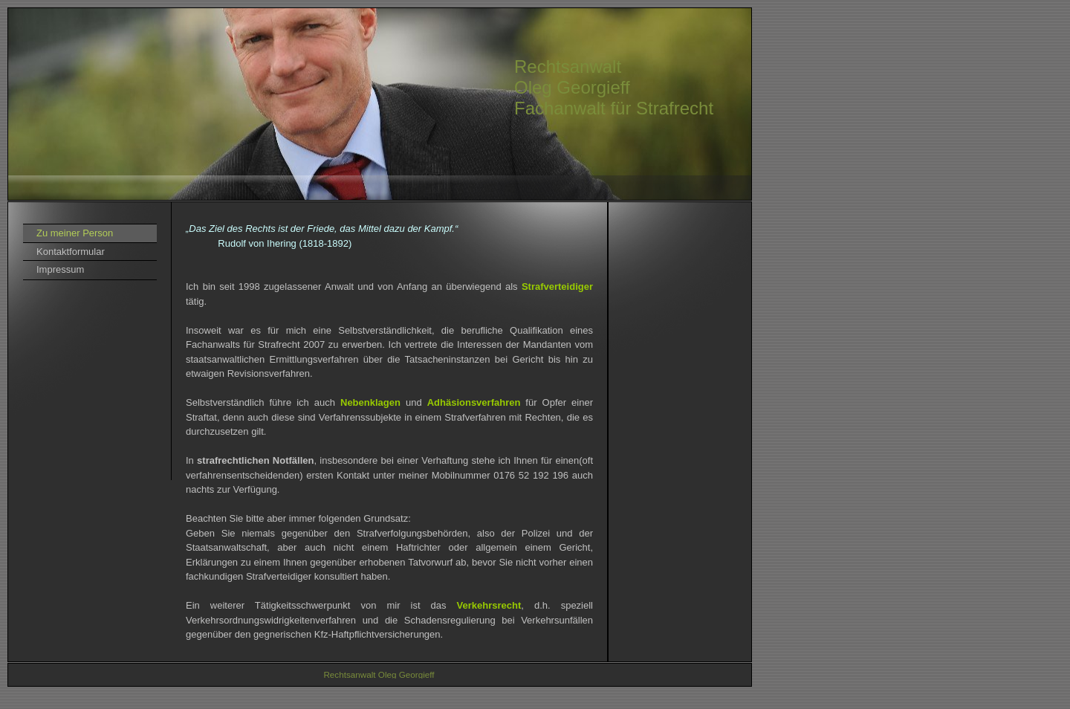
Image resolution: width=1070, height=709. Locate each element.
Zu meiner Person (74, 233)
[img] (379, 104)
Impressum (60, 269)
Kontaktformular (70, 251)
